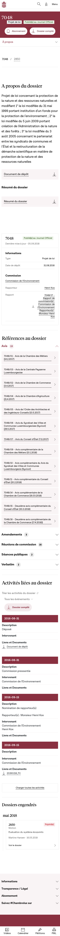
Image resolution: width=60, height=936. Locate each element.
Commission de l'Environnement (22, 280)
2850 (17, 59)
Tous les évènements (17, 599)
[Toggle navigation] (55, 4)
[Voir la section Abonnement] (57, 896)
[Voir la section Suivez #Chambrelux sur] (57, 903)
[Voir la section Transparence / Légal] (57, 888)
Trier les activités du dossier (18, 593)
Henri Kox (50, 287)
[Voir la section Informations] (57, 881)
